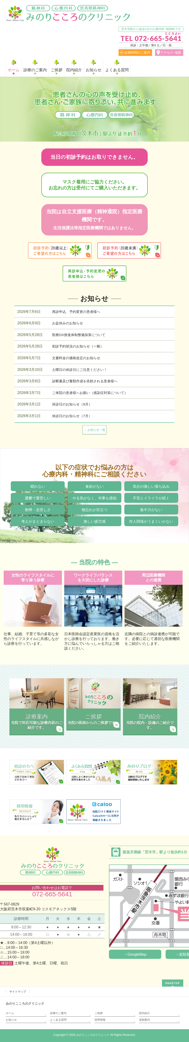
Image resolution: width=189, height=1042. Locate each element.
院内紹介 (144, 1013)
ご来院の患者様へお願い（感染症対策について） (90, 393)
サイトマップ (17, 991)
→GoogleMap (135, 954)
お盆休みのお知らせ (67, 323)
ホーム (10, 1013)
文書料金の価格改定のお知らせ (76, 358)
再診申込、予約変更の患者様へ (76, 312)
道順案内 (144, 1019)
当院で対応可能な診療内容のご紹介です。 (36, 721)
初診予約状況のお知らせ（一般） (78, 346)
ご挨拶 (98, 1013)
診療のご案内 (58, 1013)
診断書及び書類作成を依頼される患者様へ (84, 381)
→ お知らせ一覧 (95, 430)
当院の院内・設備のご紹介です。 (150, 721)
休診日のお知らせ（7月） (72, 416)
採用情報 (100, 1019)
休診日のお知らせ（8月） (72, 404)
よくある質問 (58, 1019)
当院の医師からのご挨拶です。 (93, 719)
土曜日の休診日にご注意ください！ (79, 370)
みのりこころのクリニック (92, 1035)
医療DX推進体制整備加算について (78, 335)
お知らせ (11, 1019)
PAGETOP (172, 983)
